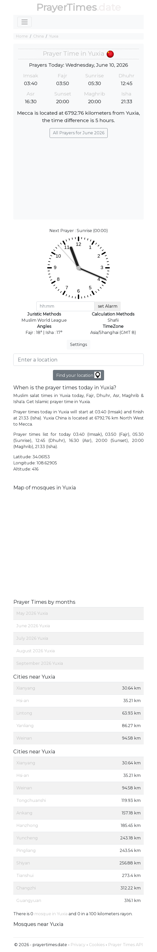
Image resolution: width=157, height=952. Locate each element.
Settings (78, 344)
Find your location (78, 375)
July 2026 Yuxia (32, 638)
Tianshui (24, 875)
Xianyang (25, 688)
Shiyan (23, 863)
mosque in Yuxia (51, 913)
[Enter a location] (78, 360)
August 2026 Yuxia (35, 650)
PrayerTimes (66, 7)
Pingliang (26, 850)
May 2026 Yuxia (32, 613)
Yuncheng (27, 838)
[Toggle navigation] (24, 22)
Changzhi (26, 888)
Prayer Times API (125, 944)
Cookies (97, 944)
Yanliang (25, 725)
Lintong (24, 713)
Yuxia (53, 36)
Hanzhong (27, 825)
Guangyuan (28, 900)
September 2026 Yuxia (39, 663)
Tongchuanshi (31, 800)
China (38, 36)
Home (22, 36)
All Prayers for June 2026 (78, 132)
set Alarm (107, 306)
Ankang (24, 813)
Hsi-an (22, 700)
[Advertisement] (78, 176)
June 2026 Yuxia (33, 625)
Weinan (24, 738)
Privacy (78, 944)
